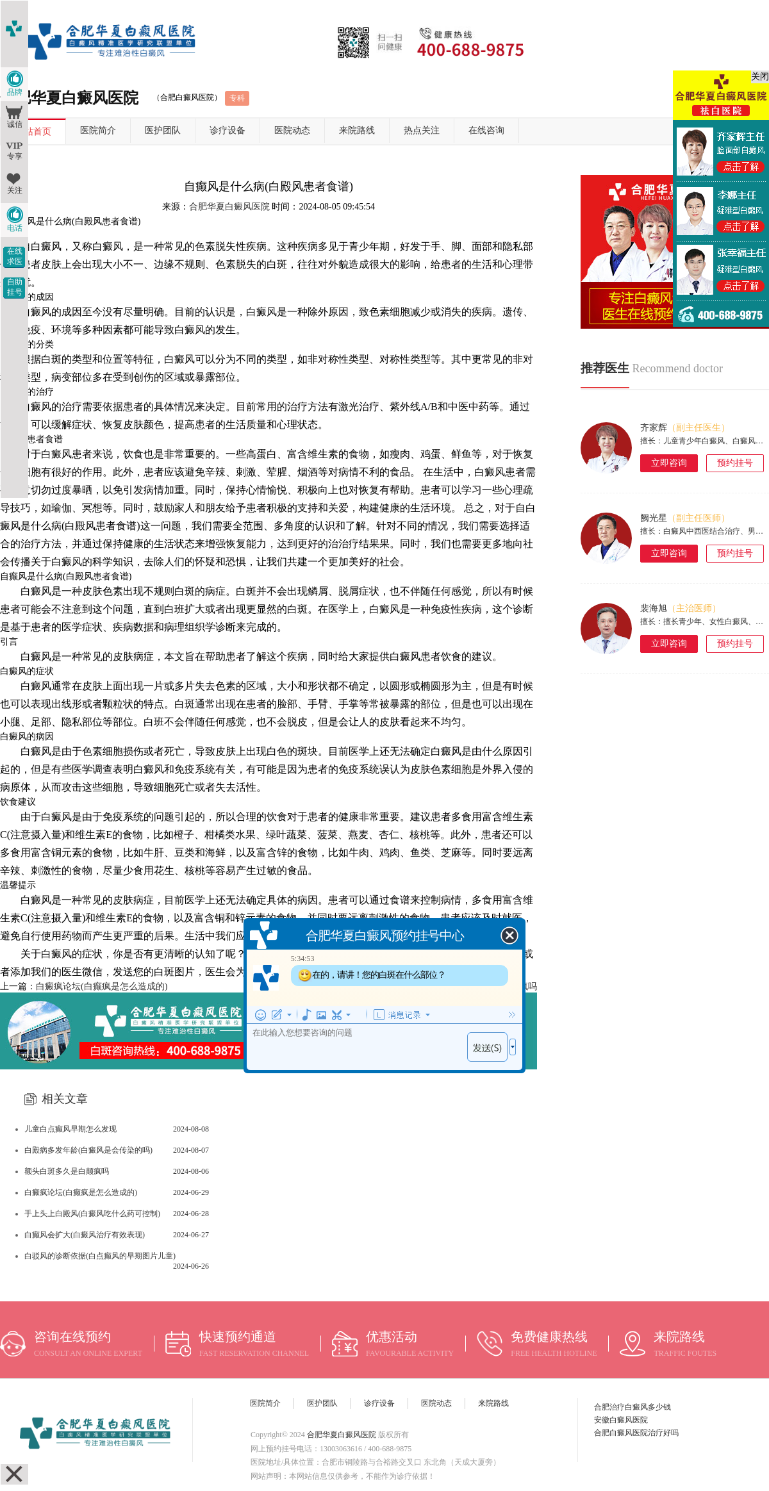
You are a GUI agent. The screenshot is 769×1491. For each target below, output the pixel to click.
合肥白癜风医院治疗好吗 (636, 1432)
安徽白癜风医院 (621, 1419)
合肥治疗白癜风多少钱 (632, 1407)
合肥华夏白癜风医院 (229, 206)
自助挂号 (14, 287)
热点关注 (422, 130)
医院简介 (98, 130)
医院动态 (292, 130)
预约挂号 (735, 463)
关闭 (760, 76)
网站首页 (33, 131)
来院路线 (357, 130)
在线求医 (14, 256)
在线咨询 (486, 130)
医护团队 (163, 130)
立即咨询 (669, 463)
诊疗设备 (227, 130)
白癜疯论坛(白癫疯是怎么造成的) (101, 986)
